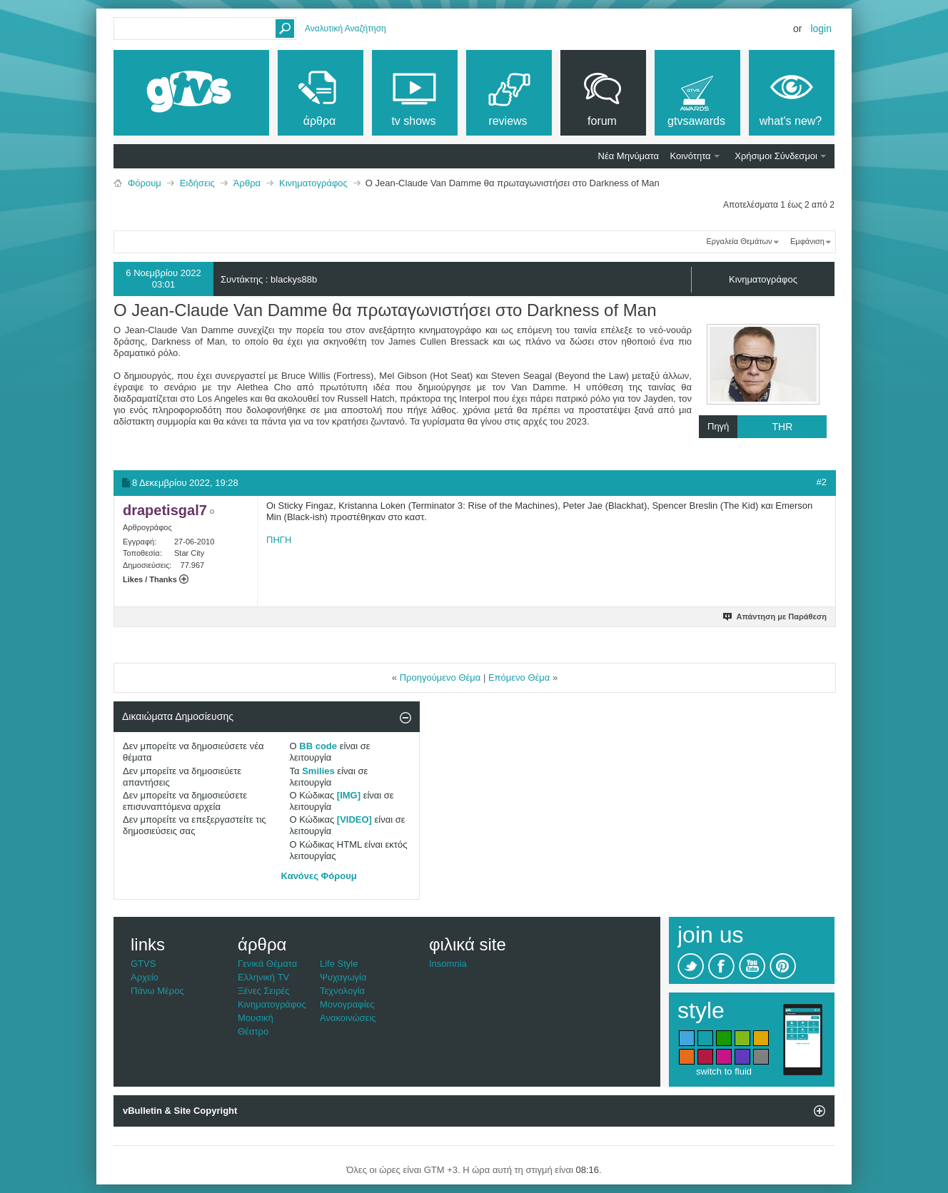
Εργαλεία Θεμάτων (739, 241)
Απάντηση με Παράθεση (776, 616)
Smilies (318, 771)
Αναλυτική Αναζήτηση (345, 29)
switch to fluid (724, 1071)
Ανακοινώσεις (348, 1017)
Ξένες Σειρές (264, 990)
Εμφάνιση (807, 241)
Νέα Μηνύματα (628, 156)
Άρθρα (247, 183)
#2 (822, 482)
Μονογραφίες (347, 1004)
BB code (318, 746)
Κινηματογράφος (313, 183)
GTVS (143, 963)
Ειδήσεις (197, 183)
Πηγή (767, 426)
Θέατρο (253, 1031)
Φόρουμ (144, 183)
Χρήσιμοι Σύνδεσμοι (776, 156)
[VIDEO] (354, 819)
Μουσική (255, 1017)
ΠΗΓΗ (278, 539)
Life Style (339, 963)
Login (821, 28)
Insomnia (448, 963)
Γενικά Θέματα (267, 963)
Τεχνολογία (342, 990)
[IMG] (348, 795)
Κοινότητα (690, 156)
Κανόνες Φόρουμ (319, 875)
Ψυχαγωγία (343, 977)
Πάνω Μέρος (157, 990)
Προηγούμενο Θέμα (440, 677)
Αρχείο (144, 977)
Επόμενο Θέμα (519, 677)
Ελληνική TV (263, 977)
